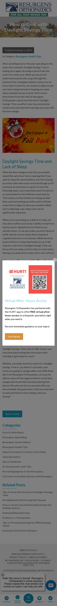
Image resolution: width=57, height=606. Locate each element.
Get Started (14, 336)
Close (55, 260)
